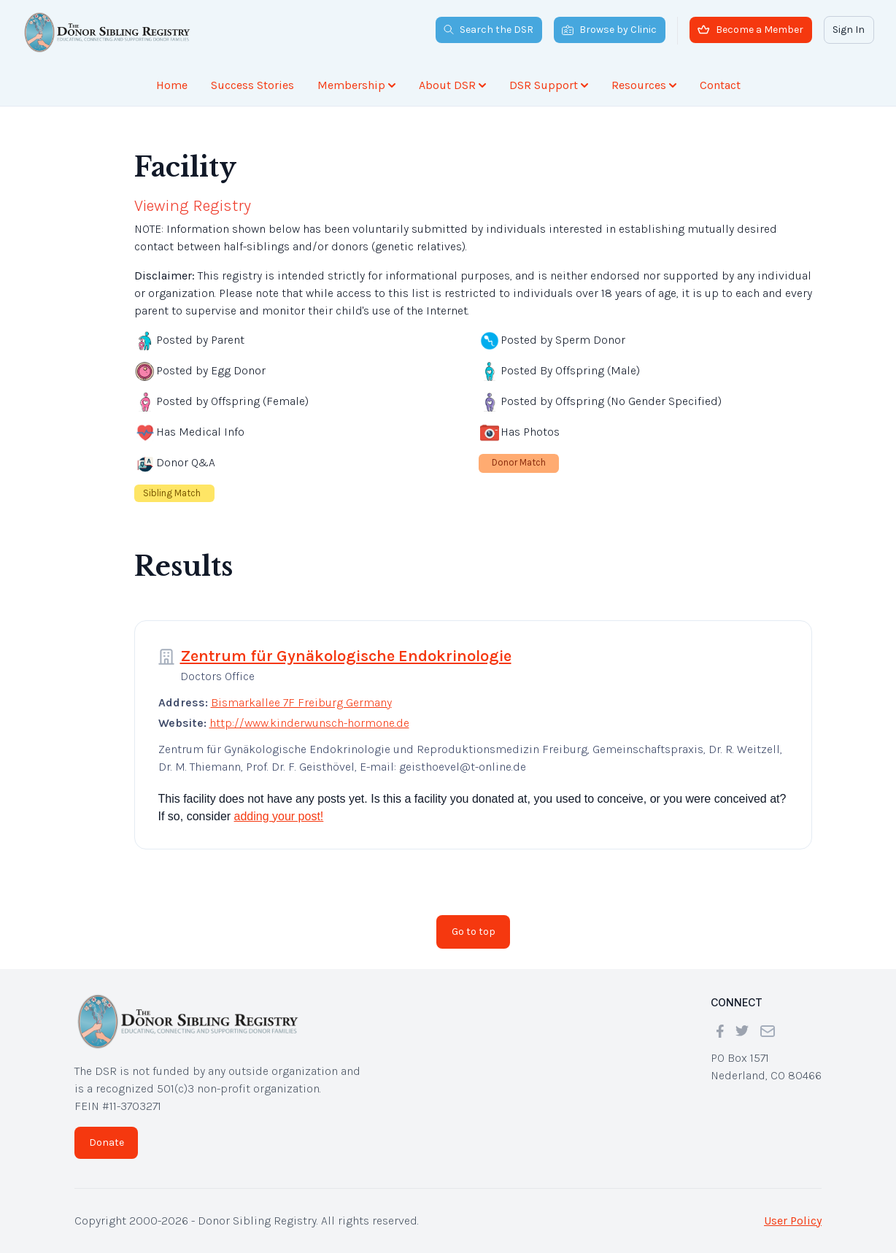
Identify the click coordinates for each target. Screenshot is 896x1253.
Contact (720, 85)
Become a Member (750, 29)
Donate (106, 1142)
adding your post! (279, 816)
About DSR (452, 85)
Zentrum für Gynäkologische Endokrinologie (345, 656)
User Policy (793, 1220)
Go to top (473, 931)
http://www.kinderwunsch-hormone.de (309, 723)
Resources (643, 85)
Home (172, 85)
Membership (356, 85)
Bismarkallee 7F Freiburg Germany (301, 702)
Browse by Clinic (609, 29)
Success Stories (252, 85)
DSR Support (548, 85)
